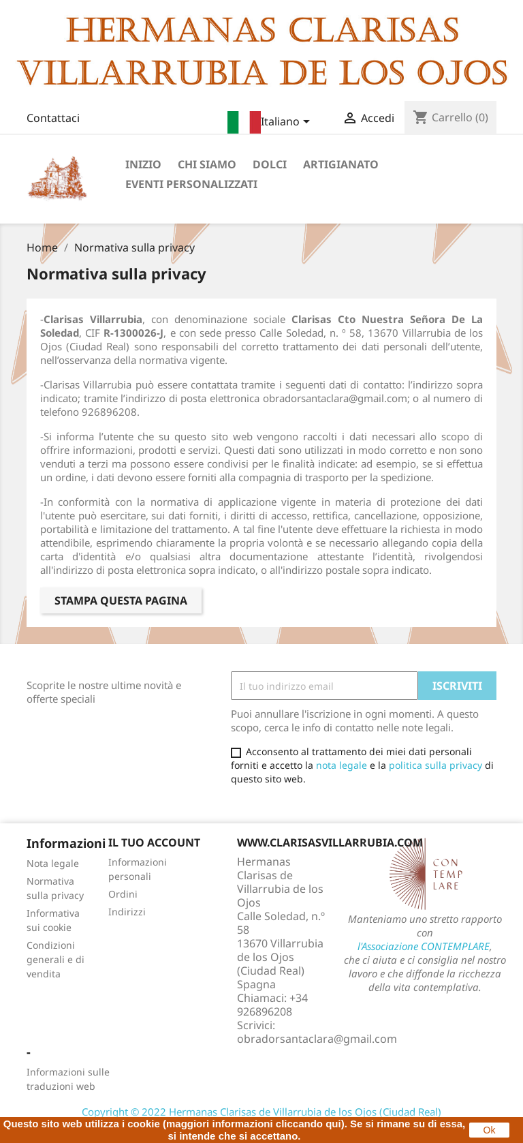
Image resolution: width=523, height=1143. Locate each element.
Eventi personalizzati (191, 184)
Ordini (123, 893)
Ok (490, 1130)
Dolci (270, 164)
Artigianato (341, 164)
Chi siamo (207, 164)
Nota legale (53, 863)
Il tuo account (154, 842)
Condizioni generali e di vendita (55, 959)
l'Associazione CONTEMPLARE (424, 946)
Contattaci (53, 117)
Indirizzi (127, 911)
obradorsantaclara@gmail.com (317, 1038)
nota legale (341, 765)
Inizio (143, 164)
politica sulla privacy (435, 765)
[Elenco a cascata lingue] (271, 122)
